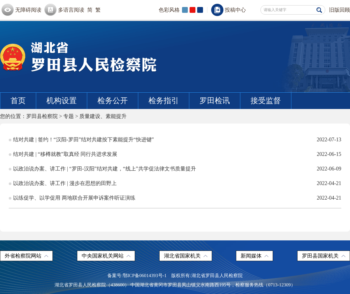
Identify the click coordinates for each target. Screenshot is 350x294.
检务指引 (163, 100)
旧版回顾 (339, 10)
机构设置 (61, 100)
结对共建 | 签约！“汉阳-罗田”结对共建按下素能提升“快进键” (83, 139)
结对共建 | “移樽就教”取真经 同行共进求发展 (65, 154)
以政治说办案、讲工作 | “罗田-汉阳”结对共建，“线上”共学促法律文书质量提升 (104, 169)
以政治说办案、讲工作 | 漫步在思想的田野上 (65, 183)
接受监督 (266, 100)
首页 (18, 100)
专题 (68, 116)
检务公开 (112, 100)
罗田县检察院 (42, 116)
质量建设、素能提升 (103, 116)
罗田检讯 (215, 100)
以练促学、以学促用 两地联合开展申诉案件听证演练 (74, 198)
